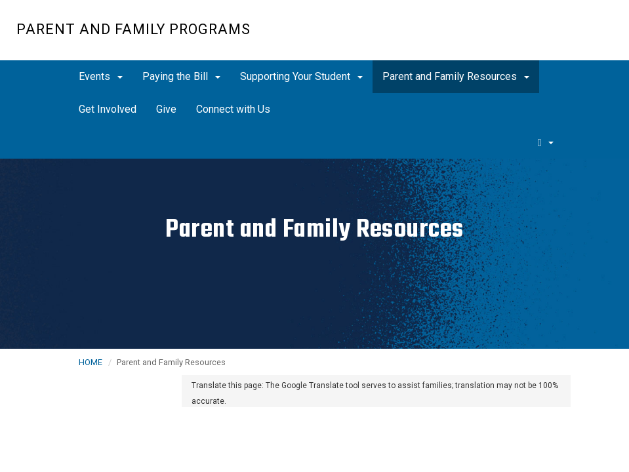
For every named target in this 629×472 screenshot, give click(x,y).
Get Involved (107, 109)
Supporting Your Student (301, 76)
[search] (546, 142)
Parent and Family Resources (455, 76)
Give (166, 109)
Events (101, 76)
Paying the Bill (181, 76)
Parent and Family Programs (133, 29)
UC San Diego (537, 37)
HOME (90, 362)
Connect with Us (233, 109)
